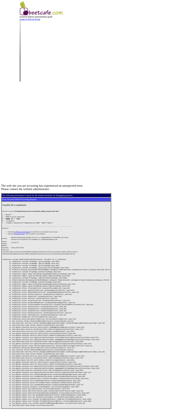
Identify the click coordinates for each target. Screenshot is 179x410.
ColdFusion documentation (22, 232)
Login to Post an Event (30, 19)
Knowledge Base (19, 234)
